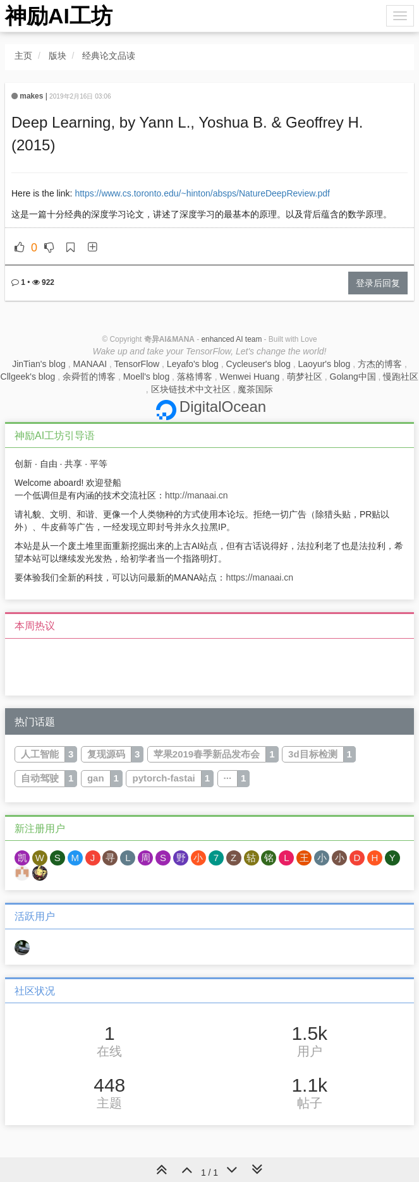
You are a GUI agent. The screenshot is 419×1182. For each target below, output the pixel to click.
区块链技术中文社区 (191, 389)
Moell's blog (146, 376)
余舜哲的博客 (89, 376)
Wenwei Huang (250, 376)
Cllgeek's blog (28, 376)
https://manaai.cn (259, 577)
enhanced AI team (231, 339)
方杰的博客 (380, 364)
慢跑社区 (400, 376)
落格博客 (194, 376)
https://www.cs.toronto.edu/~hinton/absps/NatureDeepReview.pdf (202, 193)
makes (31, 96)
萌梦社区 (304, 376)
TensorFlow (137, 364)
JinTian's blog (39, 364)
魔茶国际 (255, 389)
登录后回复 (378, 283)
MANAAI (90, 364)
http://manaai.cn (196, 495)
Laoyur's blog (324, 364)
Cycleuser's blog (258, 364)
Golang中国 (353, 376)
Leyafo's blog (193, 364)
